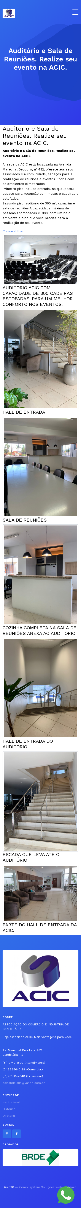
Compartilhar (13, 231)
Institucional (11, 1102)
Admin (71, 1187)
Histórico (9, 1109)
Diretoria (9, 1115)
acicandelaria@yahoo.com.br (24, 1082)
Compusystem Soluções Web (40, 1187)
